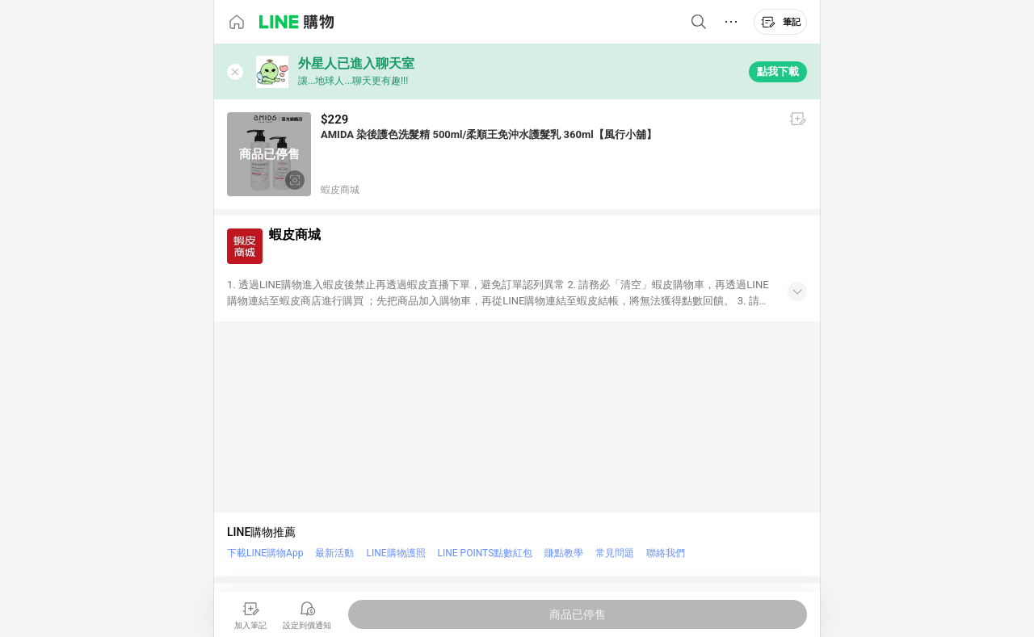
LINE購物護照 (395, 553)
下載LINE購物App (265, 553)
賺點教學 (563, 553)
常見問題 (614, 553)
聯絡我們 (665, 553)
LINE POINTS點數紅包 (485, 553)
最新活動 (334, 553)
